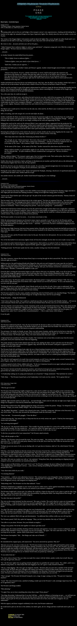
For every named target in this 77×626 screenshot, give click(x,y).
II (40, 6)
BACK (10, 616)
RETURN (10, 617)
